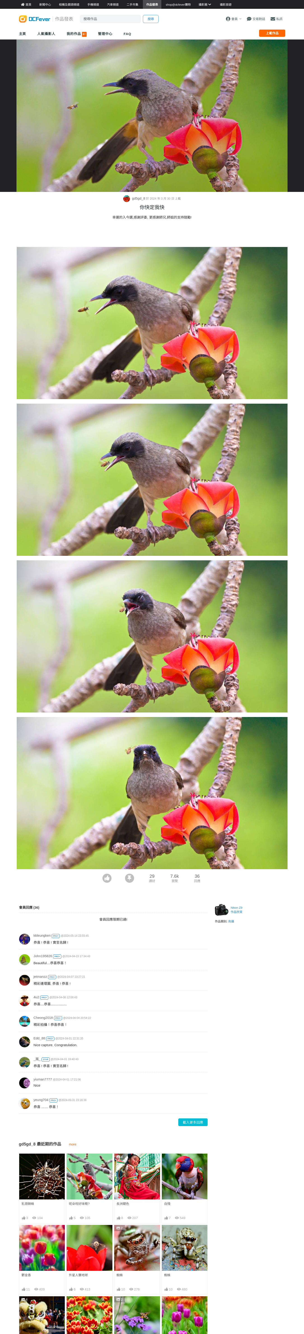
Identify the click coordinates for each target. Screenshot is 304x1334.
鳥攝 (231, 921)
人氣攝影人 (46, 34)
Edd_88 (39, 1038)
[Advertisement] (152, 234)
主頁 (22, 34)
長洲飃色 (122, 1204)
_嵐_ (37, 1059)
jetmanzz (40, 976)
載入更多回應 (193, 1122)
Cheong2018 (43, 1018)
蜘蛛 (119, 1275)
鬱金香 (26, 1275)
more (73, 1144)
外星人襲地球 (78, 1275)
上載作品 (272, 33)
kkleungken (42, 935)
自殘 (167, 1204)
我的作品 (77, 34)
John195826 (43, 956)
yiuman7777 (43, 1079)
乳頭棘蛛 (27, 1204)
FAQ (127, 34)
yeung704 (41, 1100)
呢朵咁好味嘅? (79, 1204)
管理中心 (105, 34)
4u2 (36, 997)
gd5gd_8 (134, 198)
